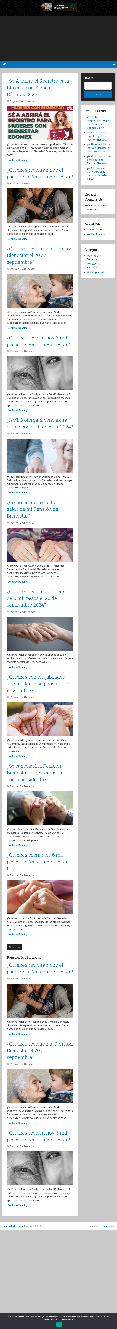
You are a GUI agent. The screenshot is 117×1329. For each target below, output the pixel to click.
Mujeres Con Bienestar (22, 105)
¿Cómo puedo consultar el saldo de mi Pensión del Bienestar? (38, 550)
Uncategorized (95, 272)
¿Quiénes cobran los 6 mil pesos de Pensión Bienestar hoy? (35, 933)
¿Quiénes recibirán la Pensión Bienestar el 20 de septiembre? (37, 271)
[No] (113, 1321)
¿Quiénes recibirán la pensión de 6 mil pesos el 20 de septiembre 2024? (40, 642)
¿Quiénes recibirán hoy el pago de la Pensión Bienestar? (37, 182)
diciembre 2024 (96, 229)
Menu (5, 64)
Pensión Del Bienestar (22, 197)
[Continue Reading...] (18, 163)
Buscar (88, 77)
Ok (59, 1324)
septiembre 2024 (96, 234)
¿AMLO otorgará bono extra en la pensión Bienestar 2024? (36, 457)
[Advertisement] (58, 39)
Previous (14, 1021)
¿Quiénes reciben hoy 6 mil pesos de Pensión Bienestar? (37, 364)
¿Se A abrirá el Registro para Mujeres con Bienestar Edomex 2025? (39, 89)
